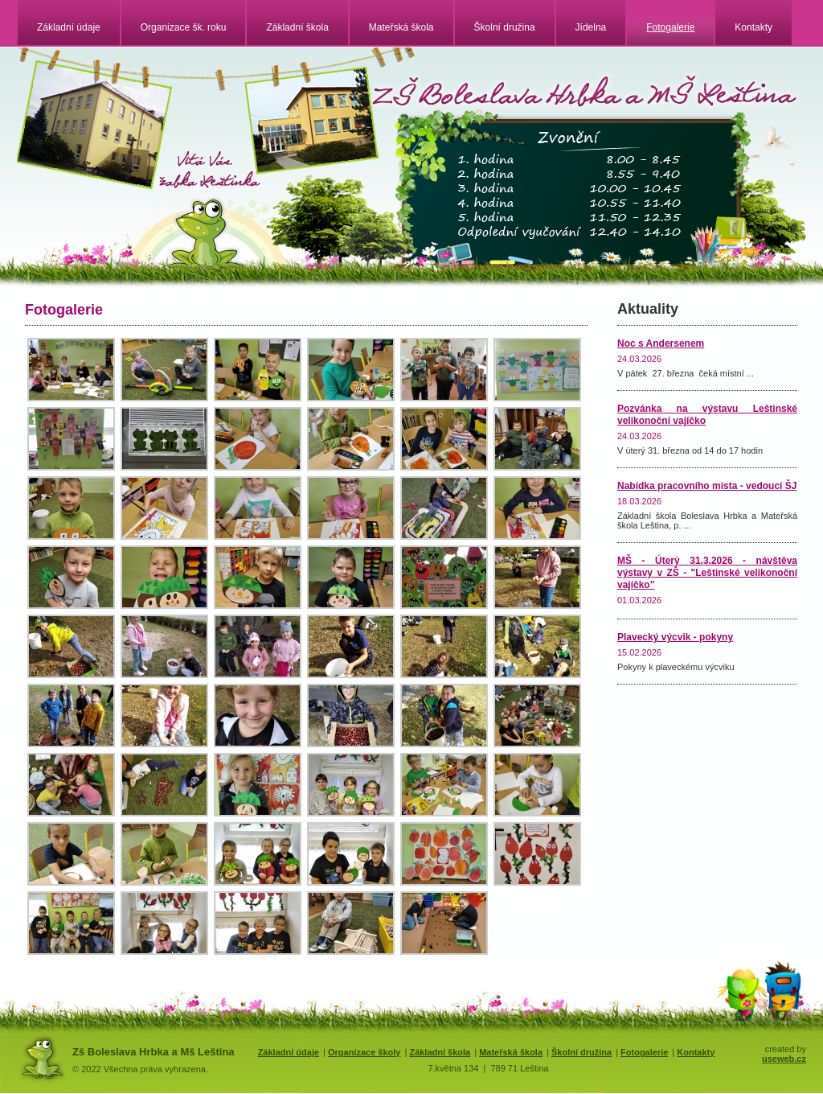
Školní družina (504, 27)
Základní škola (297, 27)
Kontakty (753, 27)
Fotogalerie (670, 27)
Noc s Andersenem (660, 343)
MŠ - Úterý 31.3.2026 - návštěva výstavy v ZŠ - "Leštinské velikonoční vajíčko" (707, 572)
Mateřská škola (401, 27)
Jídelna (591, 27)
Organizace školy (364, 1052)
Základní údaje (68, 27)
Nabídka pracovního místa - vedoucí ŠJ (706, 485)
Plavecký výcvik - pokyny (675, 637)
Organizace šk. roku (184, 27)
